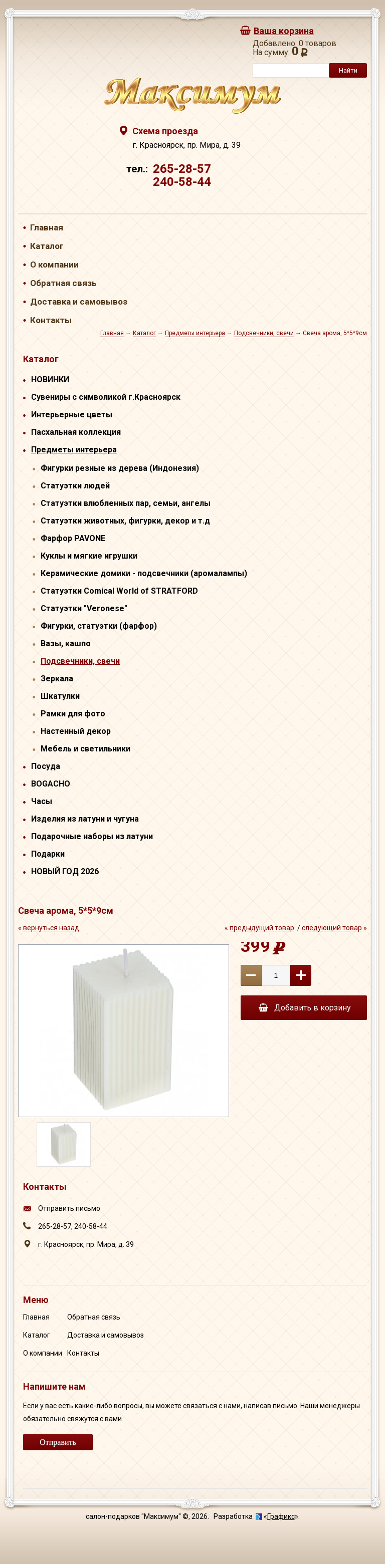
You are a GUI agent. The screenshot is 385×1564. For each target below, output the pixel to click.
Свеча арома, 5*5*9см (335, 333)
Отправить (58, 1442)
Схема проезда (165, 131)
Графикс (281, 1516)
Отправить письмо (69, 1208)
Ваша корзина (284, 31)
